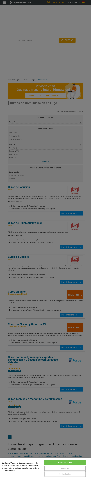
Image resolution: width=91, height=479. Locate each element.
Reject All (65, 468)
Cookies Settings (64, 474)
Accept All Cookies (65, 462)
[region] (45, 468)
